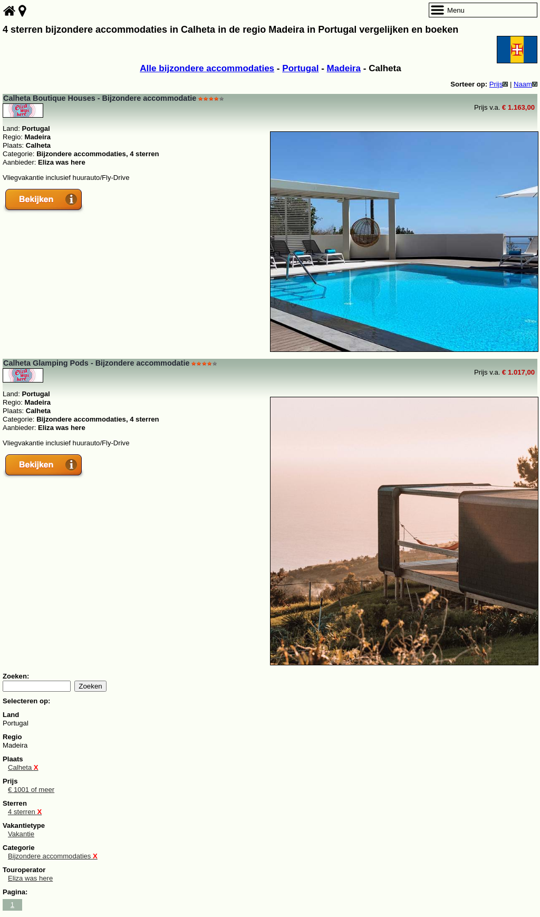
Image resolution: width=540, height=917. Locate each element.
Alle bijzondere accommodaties (207, 68)
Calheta (23, 767)
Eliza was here (30, 878)
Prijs (498, 84)
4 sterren (25, 812)
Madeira (344, 68)
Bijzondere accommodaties (53, 856)
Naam (525, 84)
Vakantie (21, 834)
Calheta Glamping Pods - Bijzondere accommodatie (96, 363)
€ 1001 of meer (31, 790)
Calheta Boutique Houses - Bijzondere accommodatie (99, 98)
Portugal (300, 68)
